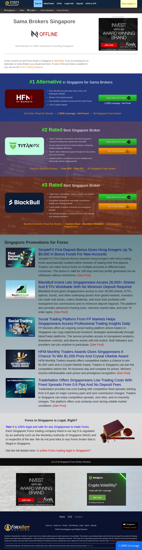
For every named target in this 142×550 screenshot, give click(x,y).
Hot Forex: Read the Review (38, 115)
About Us (49, 525)
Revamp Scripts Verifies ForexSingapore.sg (123, 541)
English (32, 10)
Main (22, 10)
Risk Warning (73, 525)
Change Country (130, 527)
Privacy (64, 525)
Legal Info (69, 3)
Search (86, 525)
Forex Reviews (47, 10)
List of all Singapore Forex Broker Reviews (71, 462)
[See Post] (84, 275)
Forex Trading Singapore (31, 67)
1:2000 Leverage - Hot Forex (119, 103)
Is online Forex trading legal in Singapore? (61, 449)
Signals (79, 3)
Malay (62, 517)
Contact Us (57, 525)
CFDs (59, 3)
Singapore (10, 10)
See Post (90, 545)
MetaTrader (49, 3)
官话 (70, 517)
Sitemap (93, 525)
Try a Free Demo (118, 151)
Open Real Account (118, 98)
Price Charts (129, 4)
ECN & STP (91, 3)
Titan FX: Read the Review (43, 170)
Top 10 (38, 3)
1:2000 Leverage (128, 545)
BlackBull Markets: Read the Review (43, 226)
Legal (81, 525)
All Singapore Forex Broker (107, 115)
